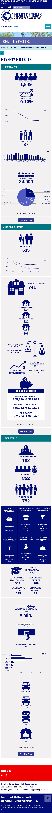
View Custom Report (23, 801)
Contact (4, 26)
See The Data (26, 220)
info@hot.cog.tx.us (37, 790)
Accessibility (27, 796)
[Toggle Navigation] (47, 26)
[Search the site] (21, 7)
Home (10, 26)
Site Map (17, 796)
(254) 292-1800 (15, 790)
